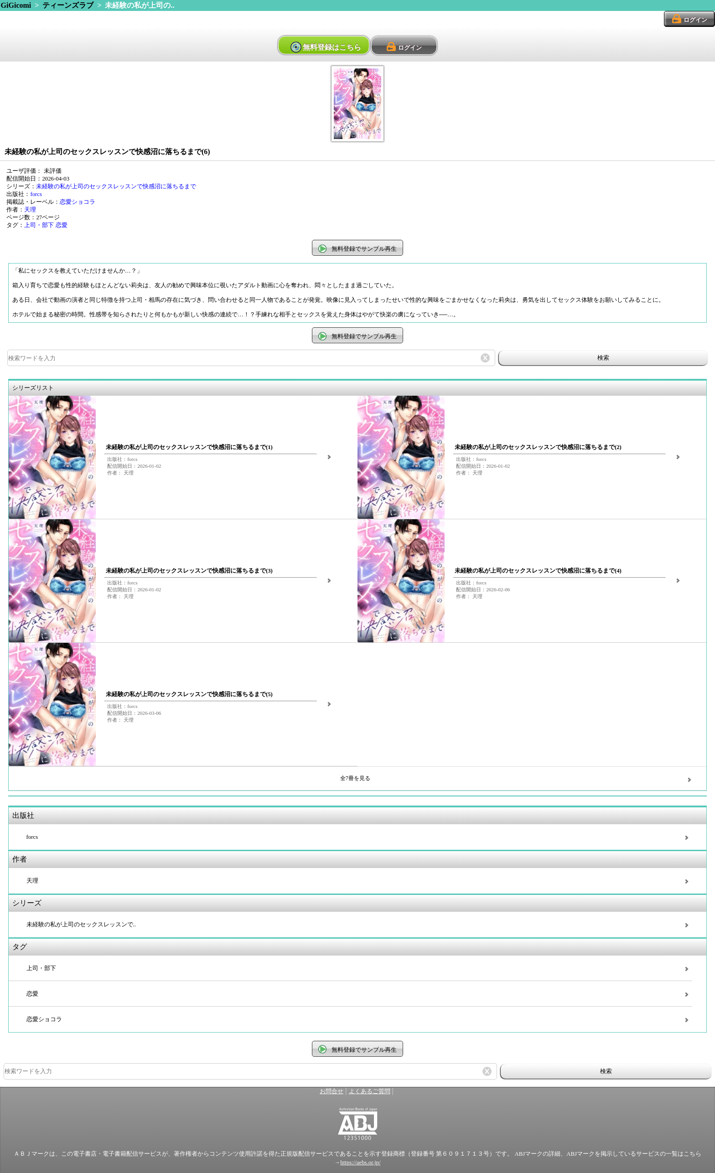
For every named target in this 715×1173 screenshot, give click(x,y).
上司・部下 (39, 225)
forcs (36, 194)
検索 (603, 357)
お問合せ (331, 1091)
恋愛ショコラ (77, 202)
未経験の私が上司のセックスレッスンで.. (81, 924)
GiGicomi (16, 5)
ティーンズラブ (67, 5)
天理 (30, 210)
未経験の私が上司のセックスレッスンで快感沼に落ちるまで (116, 186)
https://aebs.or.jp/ (360, 1162)
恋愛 (61, 225)
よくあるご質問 (369, 1091)
